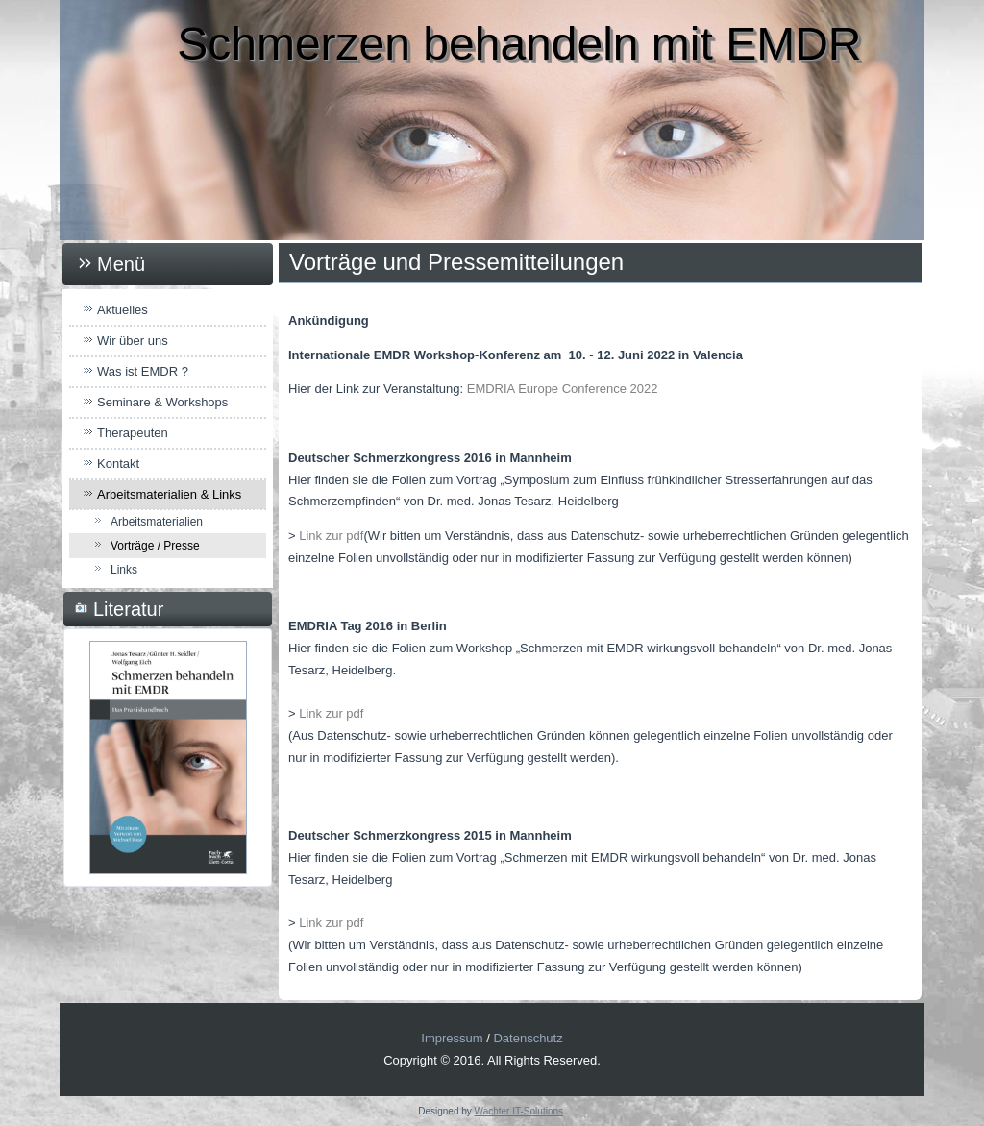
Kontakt (118, 463)
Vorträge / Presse (155, 545)
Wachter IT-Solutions (519, 1111)
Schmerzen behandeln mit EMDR (519, 43)
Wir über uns (132, 340)
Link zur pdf (331, 535)
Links (124, 569)
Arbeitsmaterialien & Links (169, 494)
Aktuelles (122, 310)
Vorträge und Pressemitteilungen (456, 262)
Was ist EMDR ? (142, 371)
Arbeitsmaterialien (157, 521)
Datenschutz (527, 1038)
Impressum (451, 1038)
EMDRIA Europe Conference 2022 (562, 388)
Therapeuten (132, 433)
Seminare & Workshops (162, 402)
